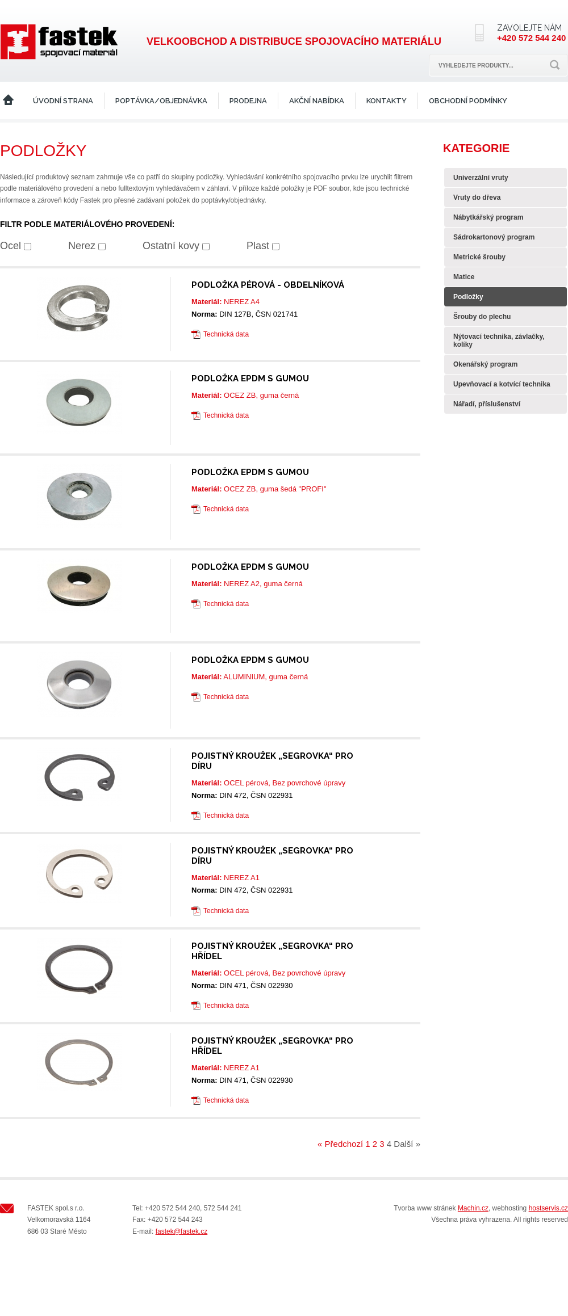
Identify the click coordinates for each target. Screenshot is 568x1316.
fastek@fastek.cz (182, 1231)
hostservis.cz (548, 1208)
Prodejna (248, 100)
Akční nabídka (316, 100)
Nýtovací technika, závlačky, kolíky (499, 340)
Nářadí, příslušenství (486, 404)
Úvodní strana (63, 100)
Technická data (226, 334)
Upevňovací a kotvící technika (501, 384)
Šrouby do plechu (482, 317)
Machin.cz (473, 1208)
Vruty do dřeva (476, 197)
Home (8, 101)
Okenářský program (485, 364)
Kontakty (386, 100)
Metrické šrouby (479, 257)
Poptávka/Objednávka (161, 100)
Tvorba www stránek (425, 1208)
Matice (463, 277)
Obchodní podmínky (468, 100)
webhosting (509, 1208)
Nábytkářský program (488, 217)
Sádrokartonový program (493, 237)
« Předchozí (340, 1144)
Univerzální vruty (480, 178)
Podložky (468, 297)
